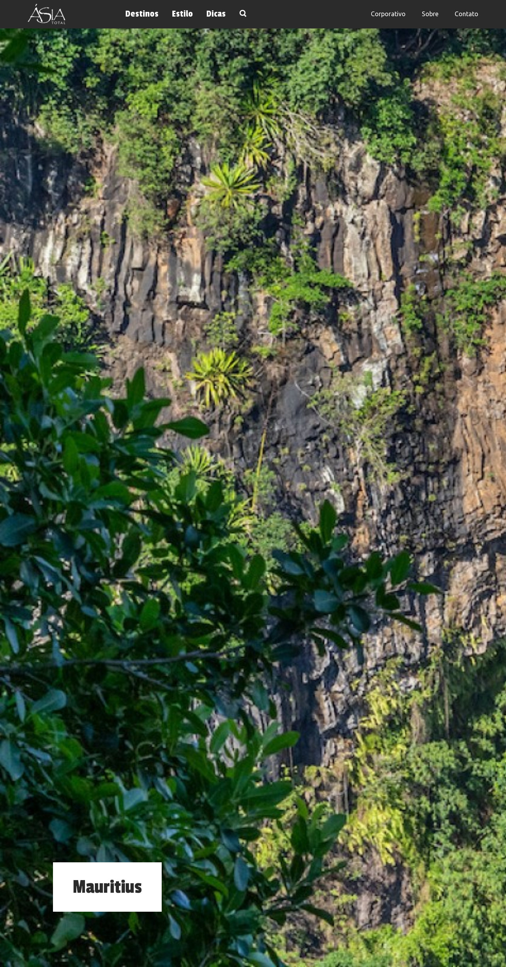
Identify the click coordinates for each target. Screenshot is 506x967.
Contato (466, 13)
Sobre (430, 13)
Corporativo (388, 13)
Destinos (142, 14)
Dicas (216, 14)
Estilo (182, 14)
